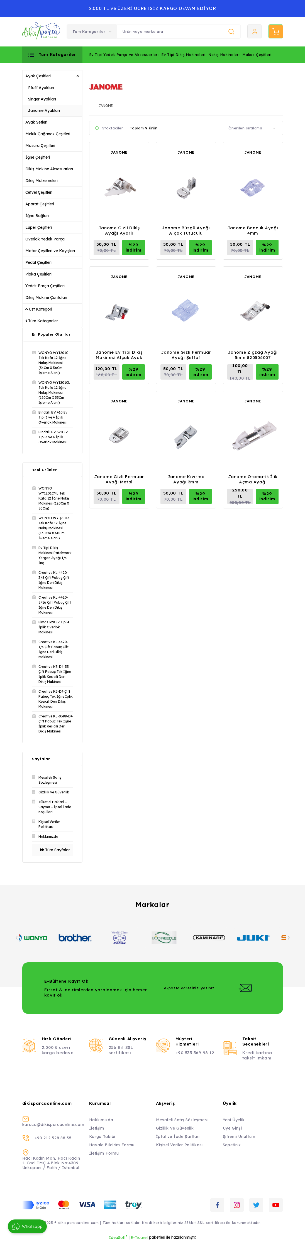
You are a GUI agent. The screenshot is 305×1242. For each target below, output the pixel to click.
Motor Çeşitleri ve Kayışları (50, 250)
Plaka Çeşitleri (38, 274)
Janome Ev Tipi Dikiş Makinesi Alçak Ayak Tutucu (119, 355)
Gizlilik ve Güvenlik (175, 1128)
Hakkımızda (101, 1119)
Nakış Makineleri (224, 54)
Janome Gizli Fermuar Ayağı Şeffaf (186, 355)
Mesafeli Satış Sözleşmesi (182, 1119)
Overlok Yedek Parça (45, 239)
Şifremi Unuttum (239, 1136)
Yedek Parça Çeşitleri (45, 285)
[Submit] (245, 988)
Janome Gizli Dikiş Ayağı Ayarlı (119, 230)
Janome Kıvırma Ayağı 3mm (186, 479)
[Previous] (16, 937)
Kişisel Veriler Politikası (179, 1144)
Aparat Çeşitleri (39, 203)
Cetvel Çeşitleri (38, 192)
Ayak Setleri (36, 122)
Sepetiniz (232, 1144)
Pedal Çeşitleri (38, 262)
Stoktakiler (112, 128)
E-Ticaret (139, 1237)
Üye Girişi (232, 1128)
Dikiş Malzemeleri (41, 180)
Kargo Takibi (102, 1136)
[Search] (178, 31)
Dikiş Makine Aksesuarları (49, 168)
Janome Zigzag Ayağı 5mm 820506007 (253, 355)
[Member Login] (255, 31)
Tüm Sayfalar (55, 849)
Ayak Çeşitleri (38, 75)
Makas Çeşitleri (257, 54)
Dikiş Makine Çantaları (46, 297)
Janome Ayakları (44, 110)
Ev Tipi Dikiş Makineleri (183, 54)
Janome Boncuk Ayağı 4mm (252, 230)
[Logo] (41, 31)
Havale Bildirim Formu (112, 1144)
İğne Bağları (37, 215)
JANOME (119, 152)
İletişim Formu (104, 1153)
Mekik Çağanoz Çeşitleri (47, 133)
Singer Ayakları (42, 99)
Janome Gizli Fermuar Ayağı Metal (119, 479)
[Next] (288, 937)
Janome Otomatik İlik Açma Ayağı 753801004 (252, 479)
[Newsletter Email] (208, 988)
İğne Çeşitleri (37, 157)
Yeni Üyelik (234, 1119)
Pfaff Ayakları (41, 87)
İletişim (96, 1128)
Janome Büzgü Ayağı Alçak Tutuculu (186, 230)
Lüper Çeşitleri (38, 227)
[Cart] (276, 31)
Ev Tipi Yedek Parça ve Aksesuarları (124, 54)
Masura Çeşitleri (40, 145)
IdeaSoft (118, 1237)
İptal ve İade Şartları (178, 1136)
